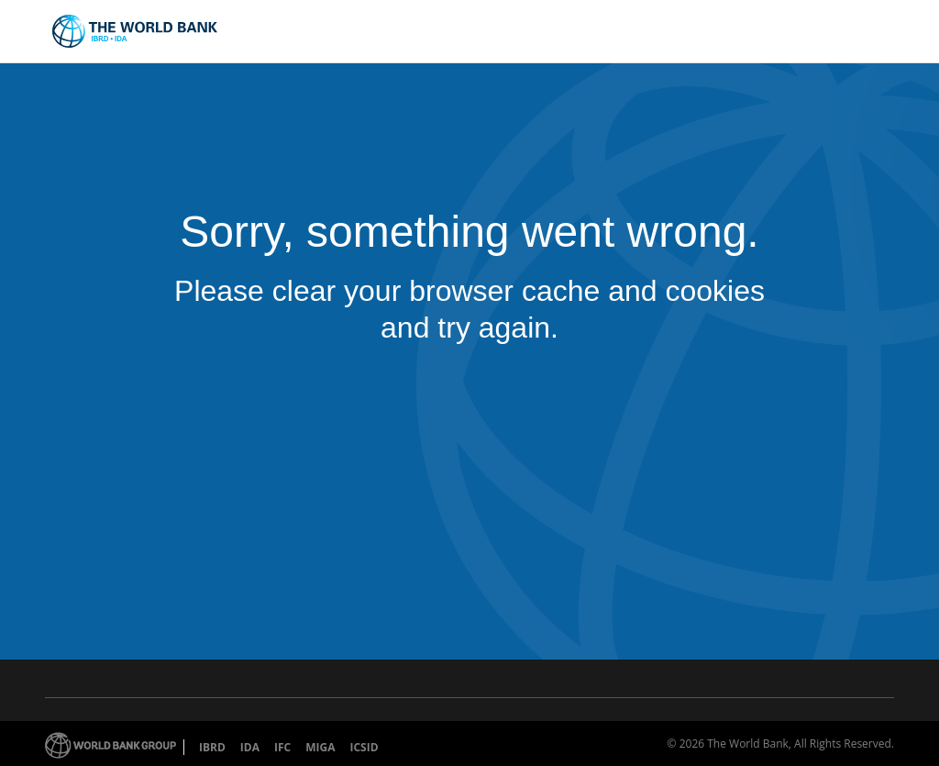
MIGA (320, 747)
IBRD (212, 747)
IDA (250, 747)
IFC (282, 747)
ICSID (363, 747)
